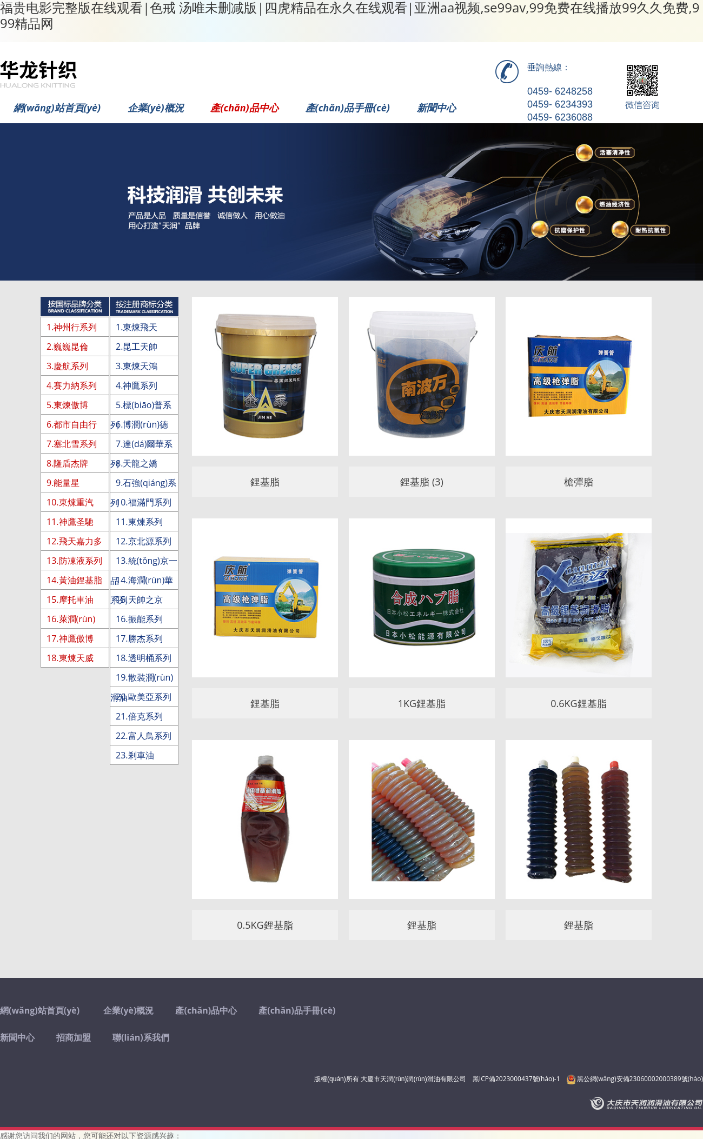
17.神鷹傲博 (70, 638)
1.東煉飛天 (136, 327)
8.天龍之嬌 (136, 463)
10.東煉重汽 (70, 502)
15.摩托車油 (70, 599)
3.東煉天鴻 (136, 366)
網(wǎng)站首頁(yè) (57, 107)
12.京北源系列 (143, 541)
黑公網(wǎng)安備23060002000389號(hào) (635, 1078)
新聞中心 (436, 107)
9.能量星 (63, 483)
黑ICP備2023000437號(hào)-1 (516, 1078)
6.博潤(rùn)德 (142, 424)
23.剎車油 (135, 755)
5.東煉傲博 (67, 405)
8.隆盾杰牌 (67, 463)
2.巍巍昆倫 (67, 346)
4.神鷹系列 (136, 385)
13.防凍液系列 (74, 561)
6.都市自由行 (72, 424)
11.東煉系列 (139, 522)
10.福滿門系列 (143, 502)
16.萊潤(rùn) (71, 619)
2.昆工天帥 (136, 346)
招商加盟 (73, 1037)
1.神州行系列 (72, 327)
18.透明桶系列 (143, 658)
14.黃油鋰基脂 (74, 580)
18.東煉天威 (70, 658)
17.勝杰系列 (139, 638)
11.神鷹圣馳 (70, 522)
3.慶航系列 (67, 366)
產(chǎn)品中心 (244, 107)
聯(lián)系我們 (140, 1037)
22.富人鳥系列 (143, 736)
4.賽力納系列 (72, 385)
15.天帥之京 (139, 599)
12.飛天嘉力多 (74, 541)
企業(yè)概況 (156, 107)
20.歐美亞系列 (143, 697)
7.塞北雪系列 (72, 444)
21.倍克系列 (139, 716)
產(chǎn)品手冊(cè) (348, 107)
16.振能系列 (139, 619)
